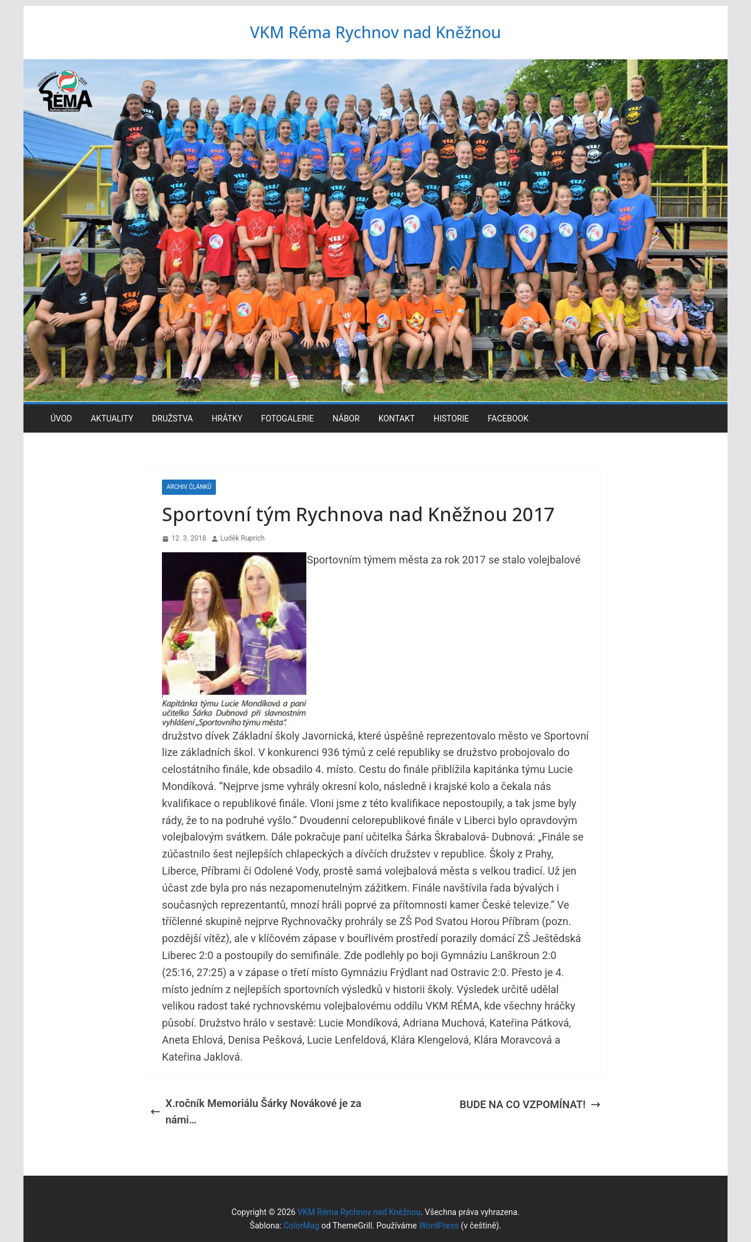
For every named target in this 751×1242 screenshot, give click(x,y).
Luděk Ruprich (243, 538)
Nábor (346, 418)
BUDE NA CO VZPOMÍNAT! (530, 1104)
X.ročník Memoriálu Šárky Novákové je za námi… (255, 1111)
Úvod (61, 418)
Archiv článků (189, 487)
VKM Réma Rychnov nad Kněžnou (375, 31)
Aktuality (112, 418)
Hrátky (227, 418)
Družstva (172, 418)
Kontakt (396, 418)
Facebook (508, 418)
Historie (451, 418)
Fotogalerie (287, 418)
